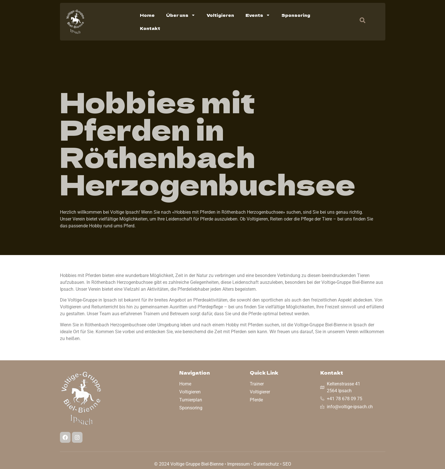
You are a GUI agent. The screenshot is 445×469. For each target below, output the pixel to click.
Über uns (180, 15)
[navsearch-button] (359, 21)
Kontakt (150, 28)
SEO (287, 464)
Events (257, 15)
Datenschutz (266, 464)
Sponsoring (295, 15)
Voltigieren (220, 15)
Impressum (238, 464)
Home (147, 15)
